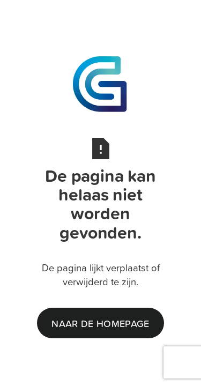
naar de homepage (100, 323)
